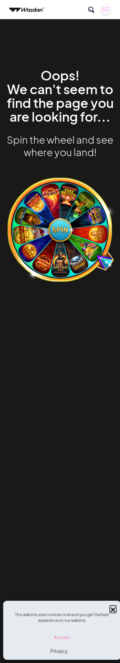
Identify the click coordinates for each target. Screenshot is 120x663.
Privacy (59, 651)
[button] (113, 609)
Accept (62, 637)
